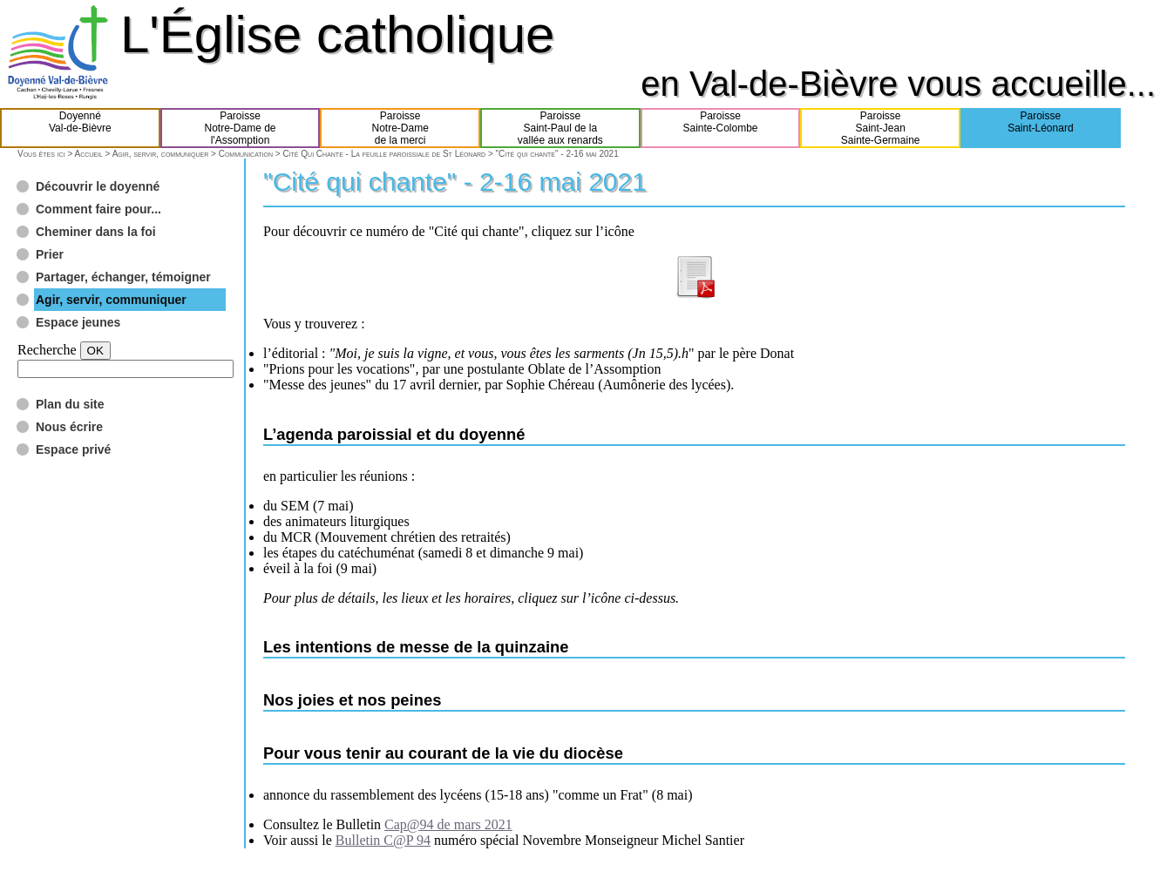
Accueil (88, 154)
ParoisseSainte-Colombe (720, 128)
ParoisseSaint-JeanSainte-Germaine (880, 128)
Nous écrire (69, 427)
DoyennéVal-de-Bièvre (80, 128)
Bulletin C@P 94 (383, 840)
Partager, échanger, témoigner (123, 277)
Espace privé (73, 449)
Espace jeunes (78, 322)
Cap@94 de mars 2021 (448, 824)
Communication (246, 154)
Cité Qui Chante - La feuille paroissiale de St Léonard (383, 154)
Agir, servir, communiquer (160, 154)
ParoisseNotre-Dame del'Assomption (239, 128)
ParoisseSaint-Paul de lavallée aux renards (560, 128)
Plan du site (70, 404)
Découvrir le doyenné (97, 186)
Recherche (47, 349)
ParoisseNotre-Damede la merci (400, 128)
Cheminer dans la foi (96, 232)
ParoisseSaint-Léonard (1040, 128)
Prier (50, 254)
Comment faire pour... (98, 209)
